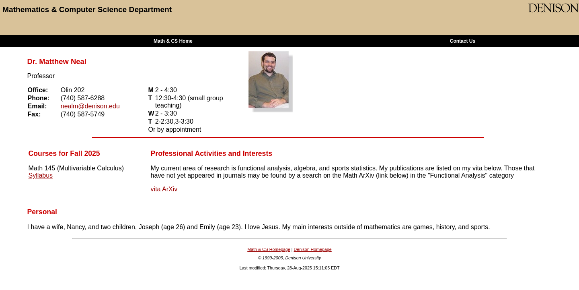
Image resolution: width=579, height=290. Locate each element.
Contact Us (462, 41)
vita (156, 189)
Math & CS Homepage (268, 249)
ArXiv (169, 189)
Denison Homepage (313, 249)
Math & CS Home (173, 41)
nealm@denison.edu (90, 106)
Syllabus (41, 175)
